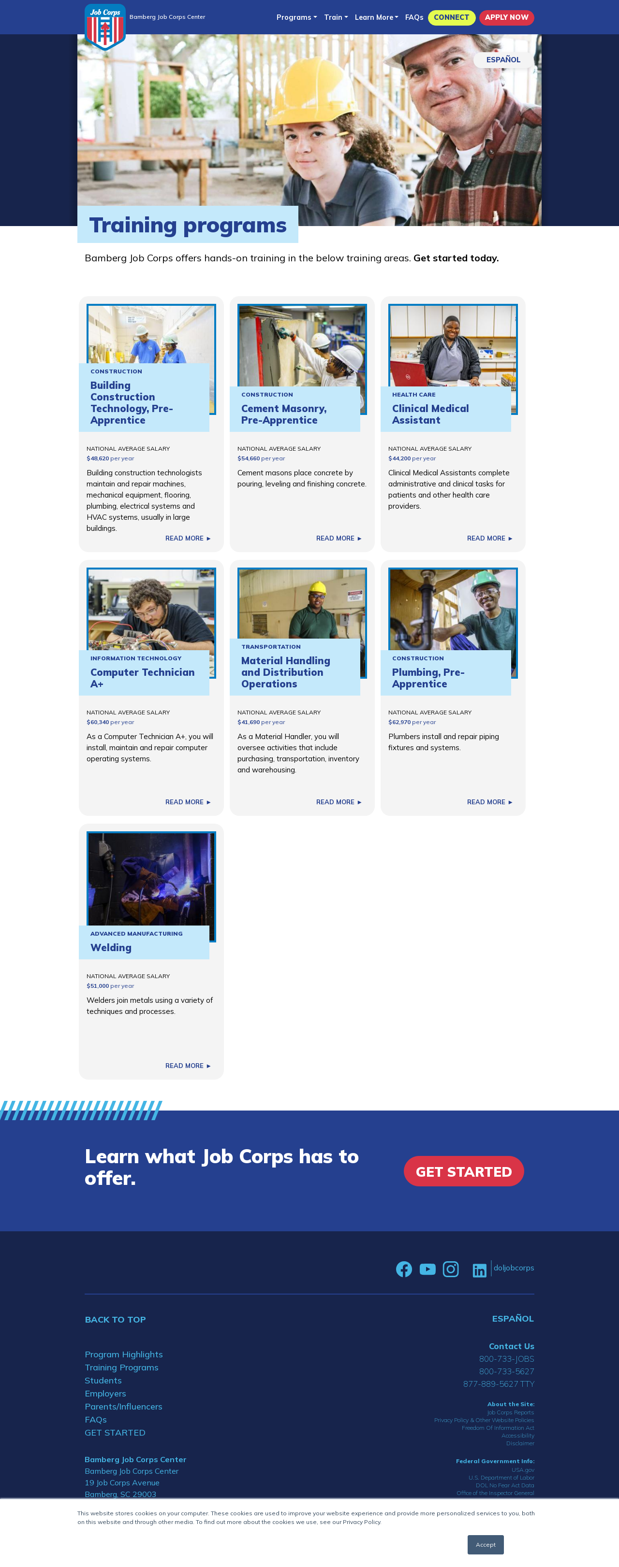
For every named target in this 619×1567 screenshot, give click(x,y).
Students (103, 1380)
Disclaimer (520, 1443)
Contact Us (511, 1346)
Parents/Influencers (123, 1406)
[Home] (105, 27)
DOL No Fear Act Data (505, 1485)
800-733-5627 (506, 1371)
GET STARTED (115, 1432)
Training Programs (122, 1367)
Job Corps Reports (510, 1412)
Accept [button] (486, 1544)
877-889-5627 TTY (498, 1384)
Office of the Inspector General (495, 1492)
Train (333, 17)
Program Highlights (124, 1354)
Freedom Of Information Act (498, 1427)
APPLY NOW (507, 17)
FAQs (414, 17)
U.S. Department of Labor (501, 1477)
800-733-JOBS (506, 1358)
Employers (105, 1393)
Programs (294, 17)
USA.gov (523, 1469)
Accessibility (517, 1435)
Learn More (374, 17)
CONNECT (452, 17)
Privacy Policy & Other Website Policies (484, 1420)
